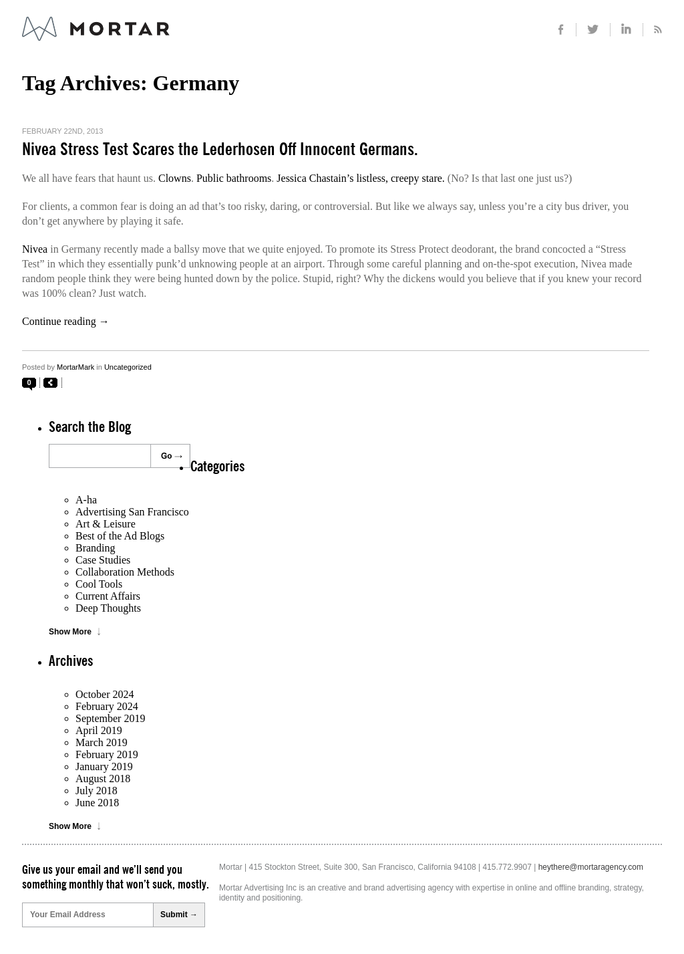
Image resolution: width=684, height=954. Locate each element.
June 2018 (97, 802)
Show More (70, 631)
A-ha (86, 499)
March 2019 (101, 742)
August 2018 (102, 778)
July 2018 (96, 790)
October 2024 (104, 694)
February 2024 (106, 706)
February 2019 (106, 754)
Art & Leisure (105, 523)
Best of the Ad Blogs (119, 536)
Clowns (174, 178)
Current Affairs (107, 596)
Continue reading (66, 321)
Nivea (34, 249)
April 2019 (98, 730)
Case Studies (102, 560)
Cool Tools (98, 584)
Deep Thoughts (108, 608)
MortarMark (75, 367)
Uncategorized (128, 367)
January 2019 (104, 766)
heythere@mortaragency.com (590, 867)
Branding (95, 548)
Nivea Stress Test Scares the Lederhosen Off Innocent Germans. (220, 149)
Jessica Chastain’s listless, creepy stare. (361, 178)
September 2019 (110, 718)
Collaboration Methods (124, 572)
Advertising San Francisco (132, 511)
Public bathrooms (233, 178)
